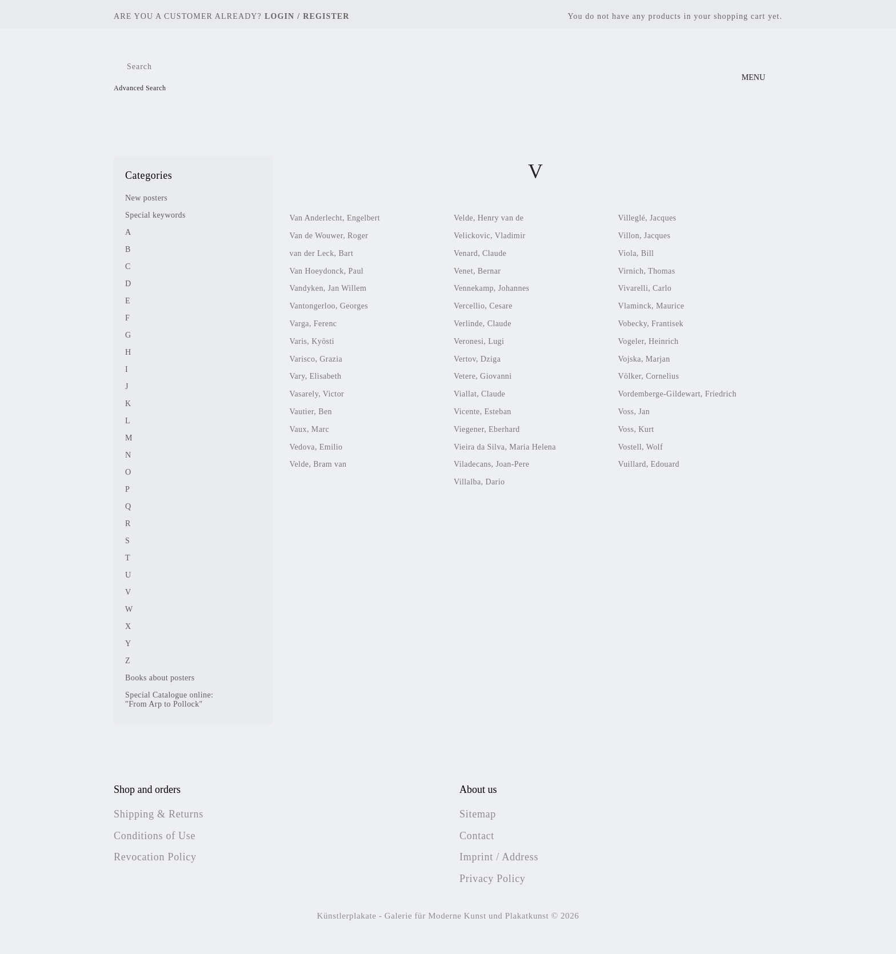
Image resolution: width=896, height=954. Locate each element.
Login (279, 16)
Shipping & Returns (158, 814)
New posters (146, 198)
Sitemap (477, 814)
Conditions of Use (154, 835)
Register (326, 16)
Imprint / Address (498, 857)
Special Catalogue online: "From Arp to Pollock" (169, 699)
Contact (476, 835)
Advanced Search (140, 88)
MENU (753, 77)
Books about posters (160, 678)
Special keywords (155, 215)
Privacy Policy (492, 878)
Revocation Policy (155, 857)
